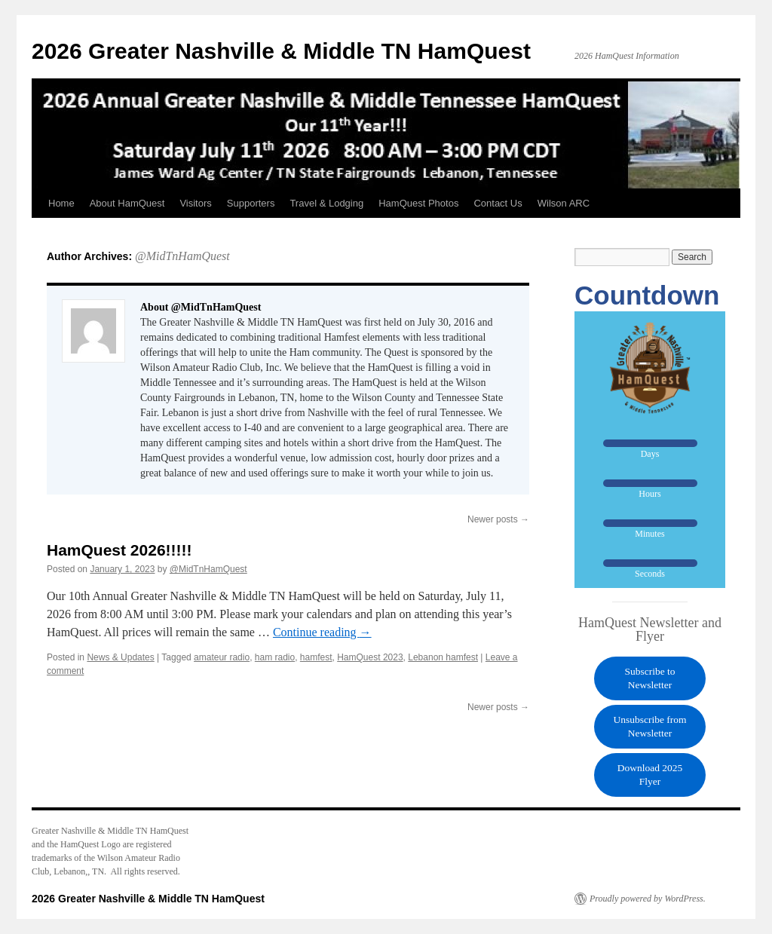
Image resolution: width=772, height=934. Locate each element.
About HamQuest (127, 203)
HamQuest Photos (418, 203)
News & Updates (120, 657)
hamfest (316, 657)
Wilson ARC (564, 203)
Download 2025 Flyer (650, 774)
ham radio (275, 657)
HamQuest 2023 (370, 657)
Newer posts (498, 519)
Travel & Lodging (326, 203)
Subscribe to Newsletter (649, 678)
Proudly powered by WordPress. (648, 898)
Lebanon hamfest (443, 657)
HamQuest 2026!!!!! (119, 550)
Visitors (195, 203)
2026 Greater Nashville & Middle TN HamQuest (281, 50)
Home (61, 203)
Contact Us (497, 203)
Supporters (251, 203)
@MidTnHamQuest (182, 256)
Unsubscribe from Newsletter (649, 726)
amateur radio (222, 657)
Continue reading (322, 632)
